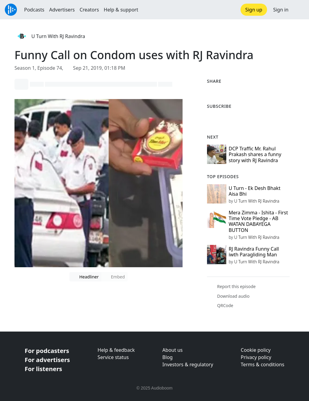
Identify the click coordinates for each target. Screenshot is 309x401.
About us (172, 350)
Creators (89, 9)
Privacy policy (256, 357)
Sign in (280, 9)
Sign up (254, 9)
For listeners (43, 369)
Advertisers (62, 9)
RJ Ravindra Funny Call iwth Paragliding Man (254, 251)
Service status (113, 357)
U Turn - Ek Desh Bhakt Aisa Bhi (254, 191)
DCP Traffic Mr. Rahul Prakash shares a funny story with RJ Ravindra (255, 154)
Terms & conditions (262, 364)
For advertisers (47, 360)
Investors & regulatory (187, 364)
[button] (298, 10)
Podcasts (34, 9)
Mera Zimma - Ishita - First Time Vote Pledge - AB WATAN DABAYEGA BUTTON (258, 221)
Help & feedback (116, 350)
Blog (167, 357)
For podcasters (47, 351)
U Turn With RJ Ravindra (58, 36)
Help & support (121, 9)
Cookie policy (256, 350)
